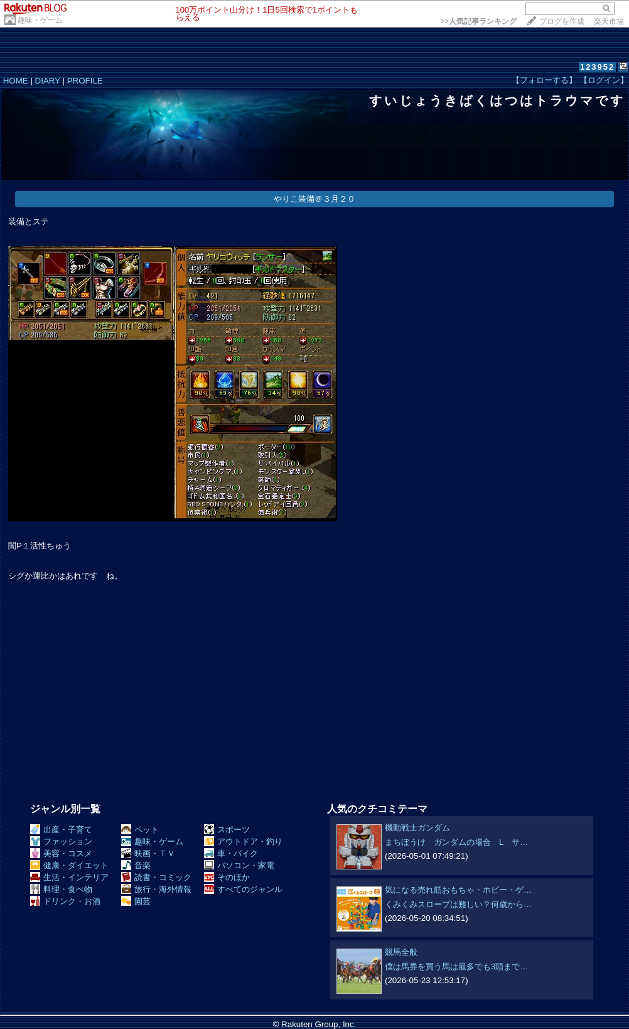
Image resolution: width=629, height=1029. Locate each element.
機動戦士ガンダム (417, 827)
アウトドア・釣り (243, 841)
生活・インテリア (69, 877)
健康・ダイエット (69, 865)
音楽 (136, 865)
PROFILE (85, 80)
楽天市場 (609, 21)
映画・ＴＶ (148, 853)
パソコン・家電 (239, 865)
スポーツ (227, 829)
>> (478, 21)
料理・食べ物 (61, 889)
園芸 (136, 901)
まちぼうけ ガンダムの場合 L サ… (456, 842)
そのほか (227, 877)
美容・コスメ (61, 853)
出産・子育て (61, 829)
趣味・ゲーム (40, 20)
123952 (597, 67)
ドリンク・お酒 (65, 901)
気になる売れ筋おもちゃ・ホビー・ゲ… (458, 890)
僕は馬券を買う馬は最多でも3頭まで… (457, 966)
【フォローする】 (544, 80)
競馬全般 (401, 952)
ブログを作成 (561, 21)
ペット (140, 829)
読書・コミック (156, 877)
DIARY (47, 80)
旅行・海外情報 (156, 889)
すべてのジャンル (243, 889)
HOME (15, 80)
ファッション (61, 841)
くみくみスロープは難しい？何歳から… (458, 904)
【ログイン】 (603, 80)
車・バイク (231, 853)
